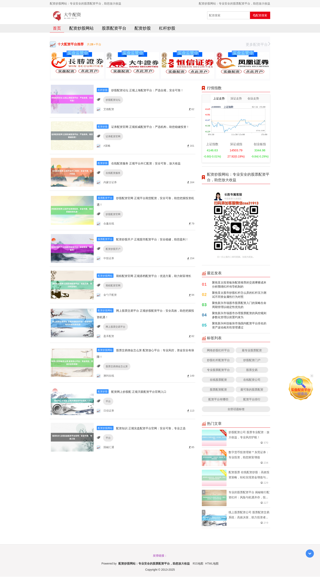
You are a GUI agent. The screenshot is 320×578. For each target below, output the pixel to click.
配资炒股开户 (112, 266)
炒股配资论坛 (112, 105)
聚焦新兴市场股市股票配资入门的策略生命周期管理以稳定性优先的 (239, 306)
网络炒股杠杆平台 (218, 351)
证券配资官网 (112, 146)
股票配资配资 (218, 391)
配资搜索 (260, 15)
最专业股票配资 (252, 351)
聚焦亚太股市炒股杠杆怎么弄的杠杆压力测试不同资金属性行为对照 (239, 296)
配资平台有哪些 (218, 400)
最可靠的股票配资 (251, 391)
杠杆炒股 (167, 29)
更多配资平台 (258, 45)
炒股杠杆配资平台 (218, 361)
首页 (57, 29)
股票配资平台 (114, 29)
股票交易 (252, 371)
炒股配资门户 (251, 361)
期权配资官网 (112, 307)
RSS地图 (198, 565)
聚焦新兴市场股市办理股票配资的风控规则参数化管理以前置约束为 (239, 316)
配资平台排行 (251, 400)
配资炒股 (142, 29)
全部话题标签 (236, 410)
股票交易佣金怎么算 (116, 387)
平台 (107, 422)
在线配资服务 (112, 186)
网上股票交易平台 (114, 347)
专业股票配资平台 (218, 371)
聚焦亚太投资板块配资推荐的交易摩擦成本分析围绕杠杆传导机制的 (239, 286)
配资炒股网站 (81, 29)
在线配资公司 (251, 381)
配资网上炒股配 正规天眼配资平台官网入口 (142, 412)
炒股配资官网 (112, 226)
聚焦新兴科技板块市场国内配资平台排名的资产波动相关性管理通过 (239, 326)
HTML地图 (212, 565)
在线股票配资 (218, 381)
